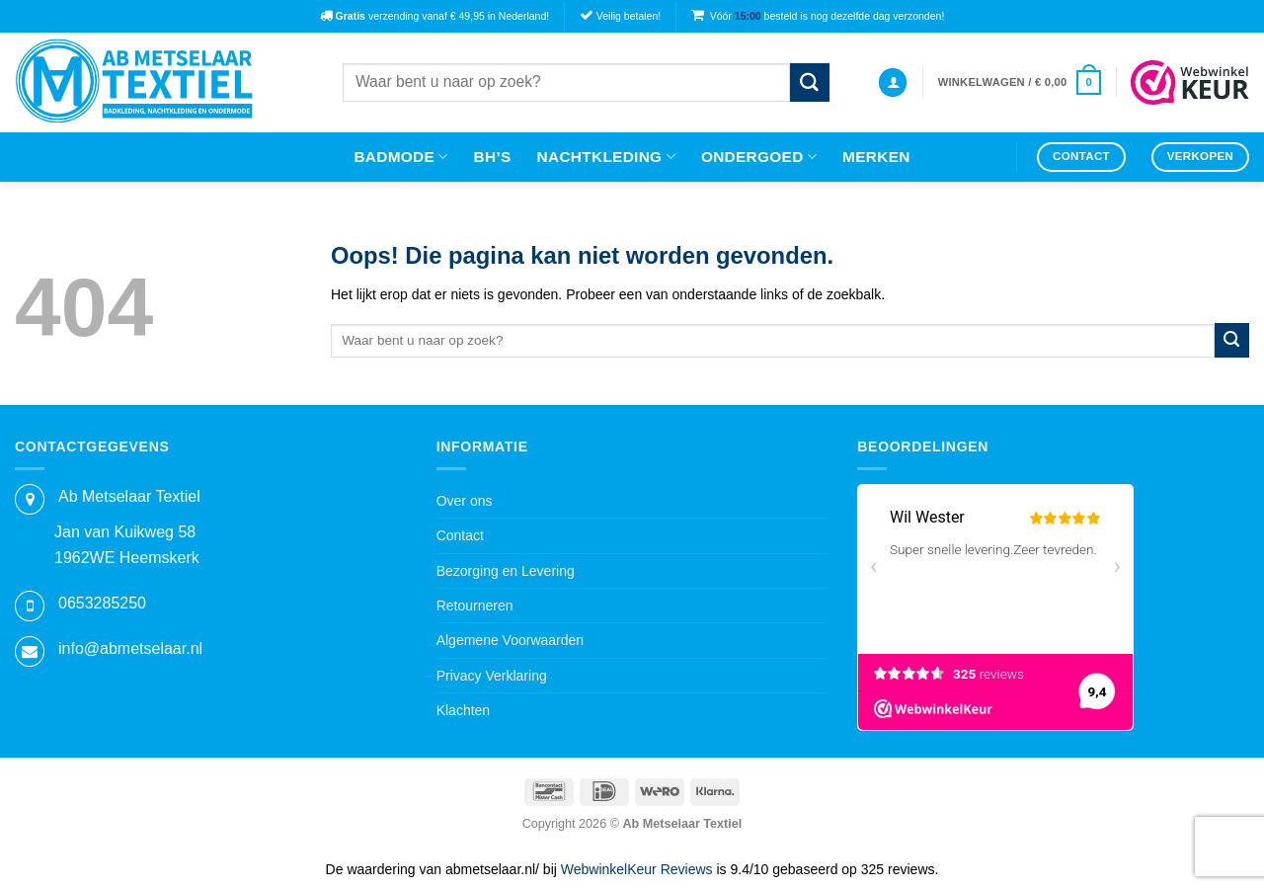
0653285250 (102, 603)
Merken (876, 156)
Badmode (400, 156)
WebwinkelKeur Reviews (637, 869)
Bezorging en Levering (505, 571)
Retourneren (475, 605)
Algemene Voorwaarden (510, 640)
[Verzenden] (810, 82)
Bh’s (493, 156)
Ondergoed (759, 156)
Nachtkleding (606, 156)
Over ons (464, 501)
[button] (893, 82)
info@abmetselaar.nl (130, 648)
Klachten (463, 710)
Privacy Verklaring (491, 676)
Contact (460, 535)
